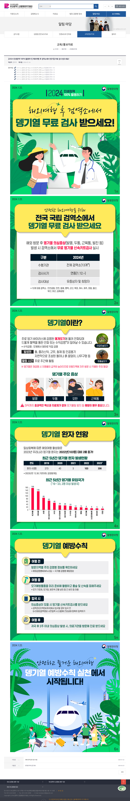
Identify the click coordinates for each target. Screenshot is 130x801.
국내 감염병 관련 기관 (24, 782)
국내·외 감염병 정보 (101, 782)
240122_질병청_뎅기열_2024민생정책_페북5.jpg (30, 77)
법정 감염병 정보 (75, 14)
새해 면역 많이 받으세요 (31, 759)
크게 (112, 6)
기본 (108, 6)
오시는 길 (60, 786)
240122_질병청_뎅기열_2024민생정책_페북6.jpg (30, 79)
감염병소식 (35, 14)
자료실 (55, 14)
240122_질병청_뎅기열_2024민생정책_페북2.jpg (30, 70)
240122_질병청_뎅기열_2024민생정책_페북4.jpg (30, 74)
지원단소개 (14, 14)
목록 (122, 772)
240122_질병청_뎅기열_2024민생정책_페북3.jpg (30, 72)
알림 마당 (96, 14)
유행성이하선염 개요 (30, 765)
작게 (105, 6)
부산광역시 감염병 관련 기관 (63, 782)
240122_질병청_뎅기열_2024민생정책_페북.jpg (29, 68)
